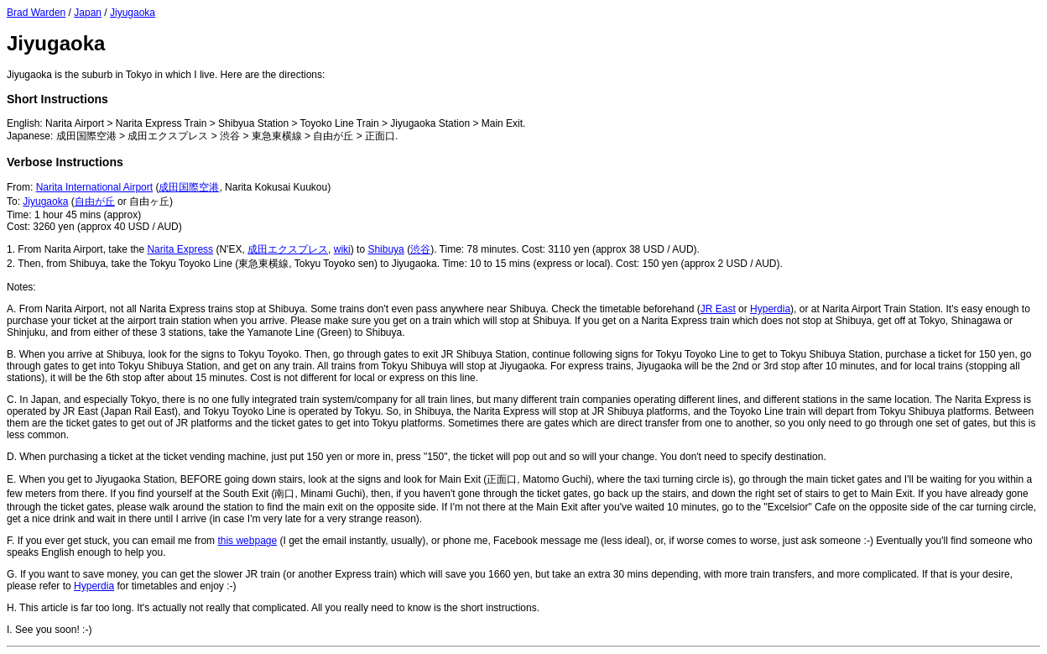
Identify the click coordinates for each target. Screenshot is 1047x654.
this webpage (247, 541)
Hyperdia (770, 309)
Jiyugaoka (132, 12)
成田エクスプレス (287, 249)
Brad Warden (36, 12)
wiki (342, 249)
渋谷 (420, 249)
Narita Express (180, 249)
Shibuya (385, 249)
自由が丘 (95, 201)
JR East (718, 309)
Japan (88, 12)
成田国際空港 (189, 187)
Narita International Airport (94, 187)
